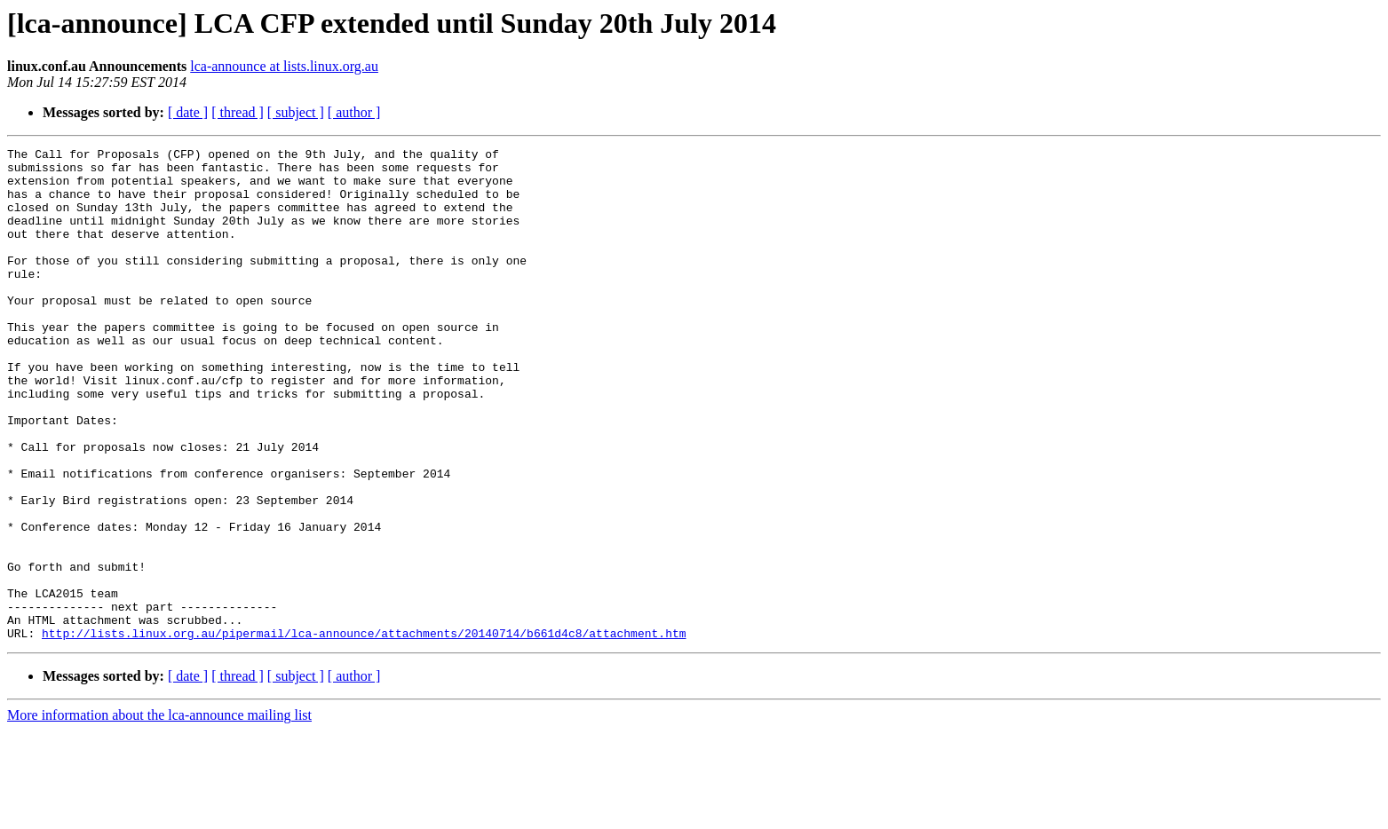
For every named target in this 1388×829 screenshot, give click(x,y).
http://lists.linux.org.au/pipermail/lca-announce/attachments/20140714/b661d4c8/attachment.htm (364, 731)
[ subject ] (295, 112)
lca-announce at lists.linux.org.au (284, 66)
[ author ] (354, 112)
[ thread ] (237, 112)
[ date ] (188, 112)
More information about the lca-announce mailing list (159, 813)
